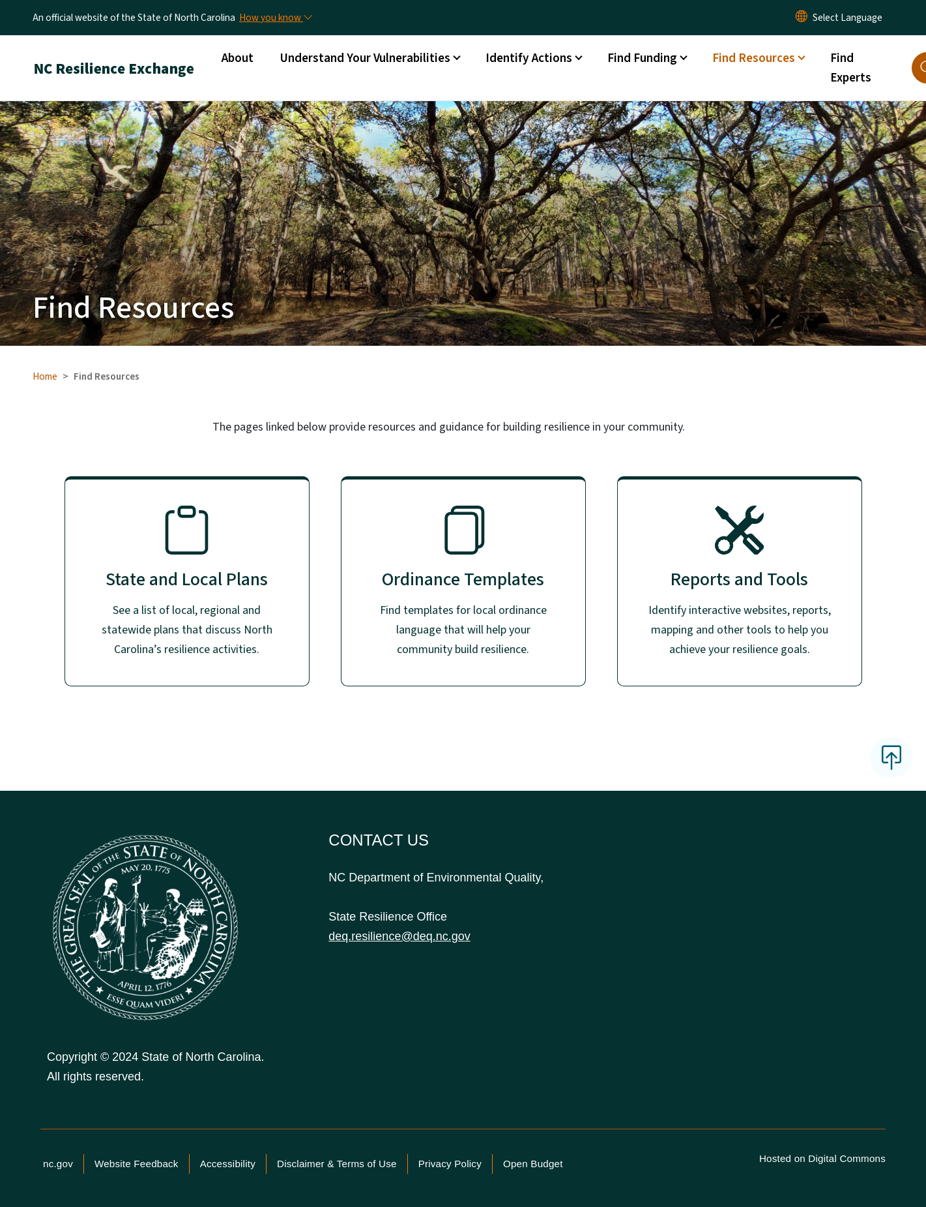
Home (45, 376)
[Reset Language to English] (801, 17)
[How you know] (275, 17)
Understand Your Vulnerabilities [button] (365, 58)
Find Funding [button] (642, 58)
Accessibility (227, 1163)
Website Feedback (136, 1163)
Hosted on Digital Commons (822, 1158)
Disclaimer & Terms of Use (337, 1163)
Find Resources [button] (753, 58)
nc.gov (58, 1163)
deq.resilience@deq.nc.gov (399, 936)
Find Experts (850, 68)
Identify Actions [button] (528, 58)
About (237, 58)
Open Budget (533, 1163)
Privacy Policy (450, 1163)
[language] (847, 17)
